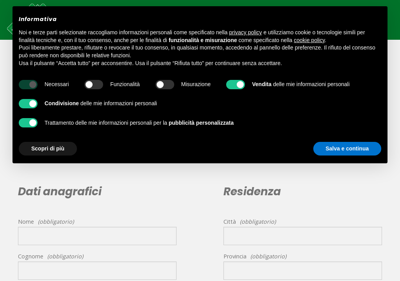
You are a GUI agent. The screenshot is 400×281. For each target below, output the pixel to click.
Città (229, 221)
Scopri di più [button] (47, 148)
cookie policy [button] (309, 40)
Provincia (234, 256)
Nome (26, 221)
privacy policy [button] (245, 32)
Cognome (30, 256)
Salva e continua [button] (347, 148)
